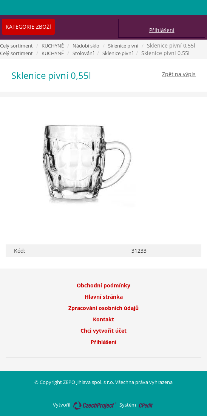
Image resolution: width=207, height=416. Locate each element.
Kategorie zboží (28, 26)
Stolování (83, 53)
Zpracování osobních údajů (103, 308)
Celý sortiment (16, 45)
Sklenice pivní (123, 45)
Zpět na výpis (179, 74)
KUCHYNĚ (53, 45)
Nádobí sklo (86, 45)
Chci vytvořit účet (103, 330)
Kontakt (103, 319)
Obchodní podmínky (103, 285)
